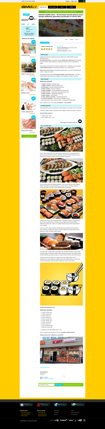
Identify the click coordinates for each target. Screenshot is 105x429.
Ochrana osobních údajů (75, 412)
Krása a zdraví (52, 7)
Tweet (78, 39)
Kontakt (72, 410)
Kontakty (67, 1)
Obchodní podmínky (74, 414)
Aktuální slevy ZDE (29, 136)
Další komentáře (60, 46)
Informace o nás (56, 410)
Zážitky (71, 7)
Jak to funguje (56, 412)
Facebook (71, 39)
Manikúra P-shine (25, 92)
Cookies (72, 1)
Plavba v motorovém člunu (27, 74)
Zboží (62, 7)
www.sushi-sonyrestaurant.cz (48, 378)
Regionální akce (43, 7)
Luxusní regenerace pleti (27, 111)
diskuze (47, 42)
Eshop (76, 1)
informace (42, 42)
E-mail (76, 39)
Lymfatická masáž (25, 55)
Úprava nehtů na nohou (27, 130)
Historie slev (56, 414)
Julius (34, 1)
